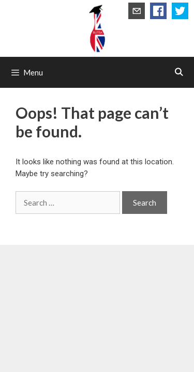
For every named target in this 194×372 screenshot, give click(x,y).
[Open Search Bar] (178, 72)
